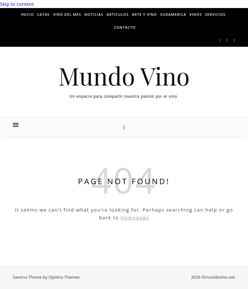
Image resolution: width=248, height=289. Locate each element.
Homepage (134, 217)
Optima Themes (64, 277)
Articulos (118, 14)
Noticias (93, 14)
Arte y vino (144, 14)
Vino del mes (67, 14)
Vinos (195, 14)
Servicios (215, 14)
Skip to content (17, 4)
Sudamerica (173, 14)
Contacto (125, 27)
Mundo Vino (124, 76)
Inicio (27, 14)
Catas (43, 14)
